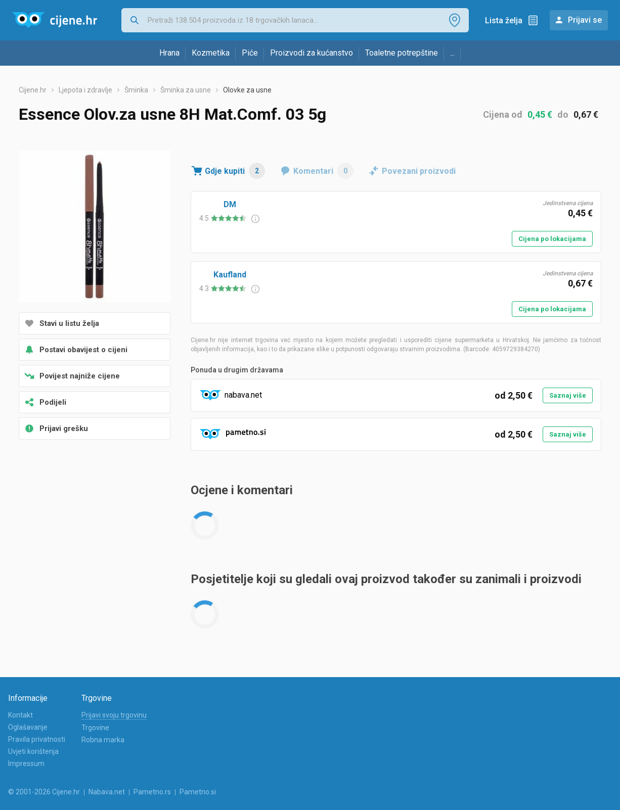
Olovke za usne (247, 90)
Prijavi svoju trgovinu (114, 715)
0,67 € (585, 114)
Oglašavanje (28, 727)
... (452, 53)
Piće (250, 53)
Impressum (26, 763)
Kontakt (20, 715)
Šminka (136, 90)
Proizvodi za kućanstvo (311, 53)
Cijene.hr (33, 90)
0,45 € (539, 114)
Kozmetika (211, 53)
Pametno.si (198, 792)
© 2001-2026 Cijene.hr (44, 792)
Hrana (169, 53)
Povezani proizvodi (419, 171)
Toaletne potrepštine (401, 53)
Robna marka (102, 740)
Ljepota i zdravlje (85, 90)
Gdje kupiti (235, 171)
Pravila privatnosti (36, 739)
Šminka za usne (185, 90)
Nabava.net (106, 792)
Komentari (323, 171)
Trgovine (95, 728)
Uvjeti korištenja (33, 751)
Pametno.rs (152, 792)
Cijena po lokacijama (552, 239)
